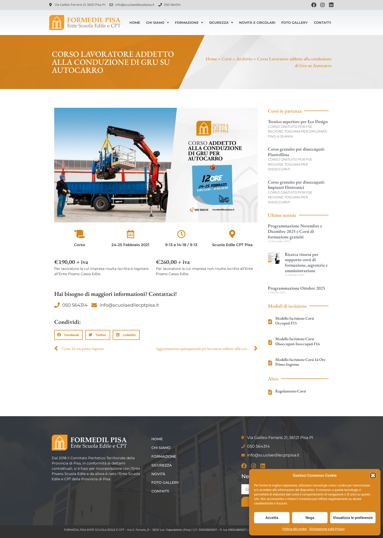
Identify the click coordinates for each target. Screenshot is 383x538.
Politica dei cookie (294, 529)
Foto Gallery (294, 23)
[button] (373, 475)
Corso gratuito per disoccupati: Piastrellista (296, 151)
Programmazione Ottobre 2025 (296, 288)
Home (134, 23)
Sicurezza (221, 23)
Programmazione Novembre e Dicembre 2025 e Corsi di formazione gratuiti (295, 231)
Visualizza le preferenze (353, 517)
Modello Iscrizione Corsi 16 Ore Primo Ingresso (300, 362)
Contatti (322, 23)
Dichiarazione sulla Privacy (327, 529)
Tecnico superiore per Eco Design (298, 121)
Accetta (271, 517)
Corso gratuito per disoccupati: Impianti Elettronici (296, 184)
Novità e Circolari (257, 23)
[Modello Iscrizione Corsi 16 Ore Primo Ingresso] (270, 362)
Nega (310, 517)
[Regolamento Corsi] (270, 392)
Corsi (227, 59)
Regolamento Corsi (290, 391)
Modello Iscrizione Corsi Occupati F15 (294, 321)
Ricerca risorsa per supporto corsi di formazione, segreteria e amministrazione (306, 262)
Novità (158, 474)
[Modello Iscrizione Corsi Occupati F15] (270, 321)
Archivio (244, 59)
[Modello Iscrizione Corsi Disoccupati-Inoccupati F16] (270, 342)
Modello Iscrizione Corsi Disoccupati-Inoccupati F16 (297, 341)
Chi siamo (157, 23)
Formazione (189, 23)
